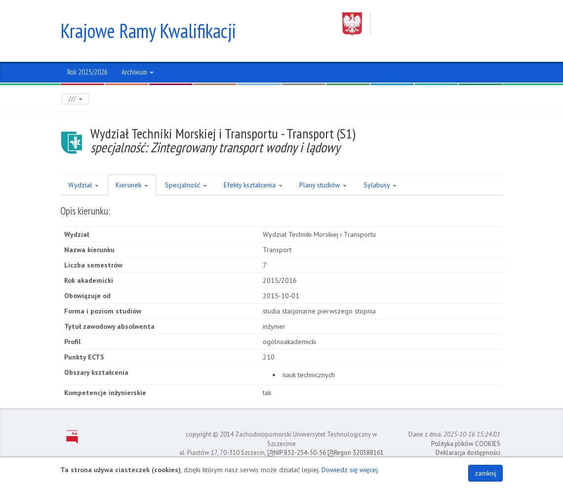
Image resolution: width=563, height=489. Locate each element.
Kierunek (132, 184)
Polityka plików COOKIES (465, 444)
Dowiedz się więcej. (350, 469)
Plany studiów (323, 184)
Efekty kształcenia (253, 184)
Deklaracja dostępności (468, 452)
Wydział (83, 184)
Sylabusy (380, 184)
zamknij (485, 473)
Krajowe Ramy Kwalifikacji (148, 31)
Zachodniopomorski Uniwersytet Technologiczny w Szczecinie (422, 24)
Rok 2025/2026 (87, 72)
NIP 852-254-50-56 (296, 452)
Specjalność (186, 184)
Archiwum (137, 72)
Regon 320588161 (355, 452)
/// (75, 98)
